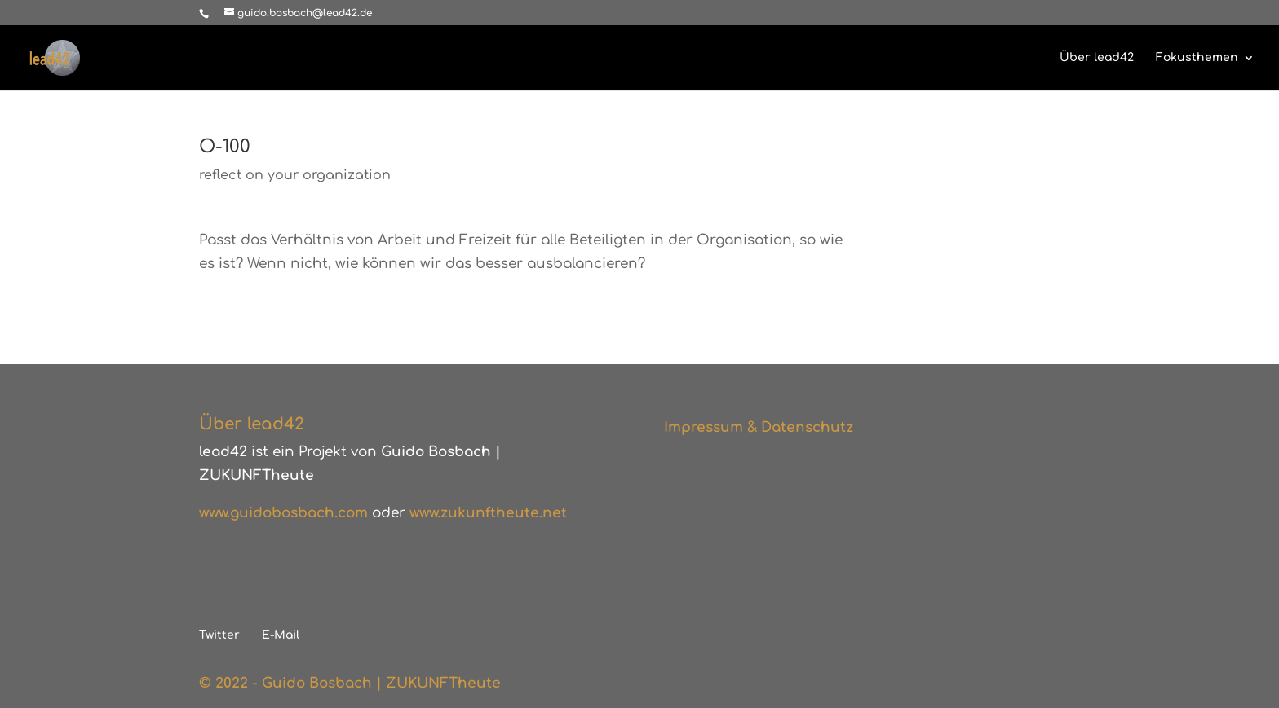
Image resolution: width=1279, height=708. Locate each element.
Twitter (219, 635)
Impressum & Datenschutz (758, 427)
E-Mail (280, 635)
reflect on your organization (295, 175)
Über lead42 (1097, 58)
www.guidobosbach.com (283, 513)
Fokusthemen (1197, 58)
